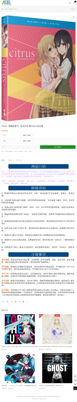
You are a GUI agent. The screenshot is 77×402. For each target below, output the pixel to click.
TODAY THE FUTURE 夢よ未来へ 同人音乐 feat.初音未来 (20, 346)
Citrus (30, 151)
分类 (4, 135)
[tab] (4, 160)
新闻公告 (58, 240)
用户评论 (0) (19, 160)
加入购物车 (57, 147)
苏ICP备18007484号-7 (54, 396)
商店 (6, 9)
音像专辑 (11, 9)
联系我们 (63, 247)
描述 (3, 160)
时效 (4, 141)
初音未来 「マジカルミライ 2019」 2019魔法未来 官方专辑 (20, 385)
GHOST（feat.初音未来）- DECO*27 (50, 385)
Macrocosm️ (42, 399)
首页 (3, 9)
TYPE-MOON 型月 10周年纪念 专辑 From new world (55, 346)
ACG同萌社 (32, 396)
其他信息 (10, 160)
